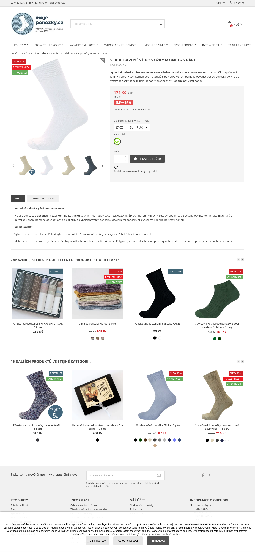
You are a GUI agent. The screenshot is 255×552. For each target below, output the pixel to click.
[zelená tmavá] (140, 440)
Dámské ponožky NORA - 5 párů (98, 323)
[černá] (155, 338)
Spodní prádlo (183, 45)
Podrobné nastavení (128, 540)
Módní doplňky (154, 45)
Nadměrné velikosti (82, 45)
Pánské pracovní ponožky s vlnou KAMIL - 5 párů (37, 426)
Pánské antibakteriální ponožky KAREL (157, 323)
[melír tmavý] (37, 440)
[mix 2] (97, 338)
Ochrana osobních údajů (83, 505)
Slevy (13, 509)
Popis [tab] (18, 198)
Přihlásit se (136, 509)
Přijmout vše (158, 540)
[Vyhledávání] (117, 23)
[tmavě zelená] (219, 338)
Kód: (112, 65)
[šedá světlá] (164, 440)
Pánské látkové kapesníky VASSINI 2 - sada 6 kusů (38, 325)
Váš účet (137, 500)
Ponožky (20, 45)
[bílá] (117, 142)
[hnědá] (145, 440)
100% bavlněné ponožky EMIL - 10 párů (157, 425)
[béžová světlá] (150, 440)
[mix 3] (102, 338)
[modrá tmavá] (169, 440)
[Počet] (119, 159)
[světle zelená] (214, 338)
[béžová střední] (155, 445)
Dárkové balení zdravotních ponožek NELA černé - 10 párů (97, 426)
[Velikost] (132, 127)
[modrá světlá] (174, 440)
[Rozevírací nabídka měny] (220, 3)
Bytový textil (211, 45)
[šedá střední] (159, 440)
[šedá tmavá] (155, 440)
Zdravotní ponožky (48, 45)
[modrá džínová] (179, 440)
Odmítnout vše (97, 540)
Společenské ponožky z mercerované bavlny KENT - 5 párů (217, 426)
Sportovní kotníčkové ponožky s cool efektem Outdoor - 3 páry (217, 325)
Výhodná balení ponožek (121, 45)
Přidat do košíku (147, 159)
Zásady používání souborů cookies (88, 509)
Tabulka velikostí (19, 505)
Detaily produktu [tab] (43, 198)
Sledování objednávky (141, 505)
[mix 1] (92, 338)
